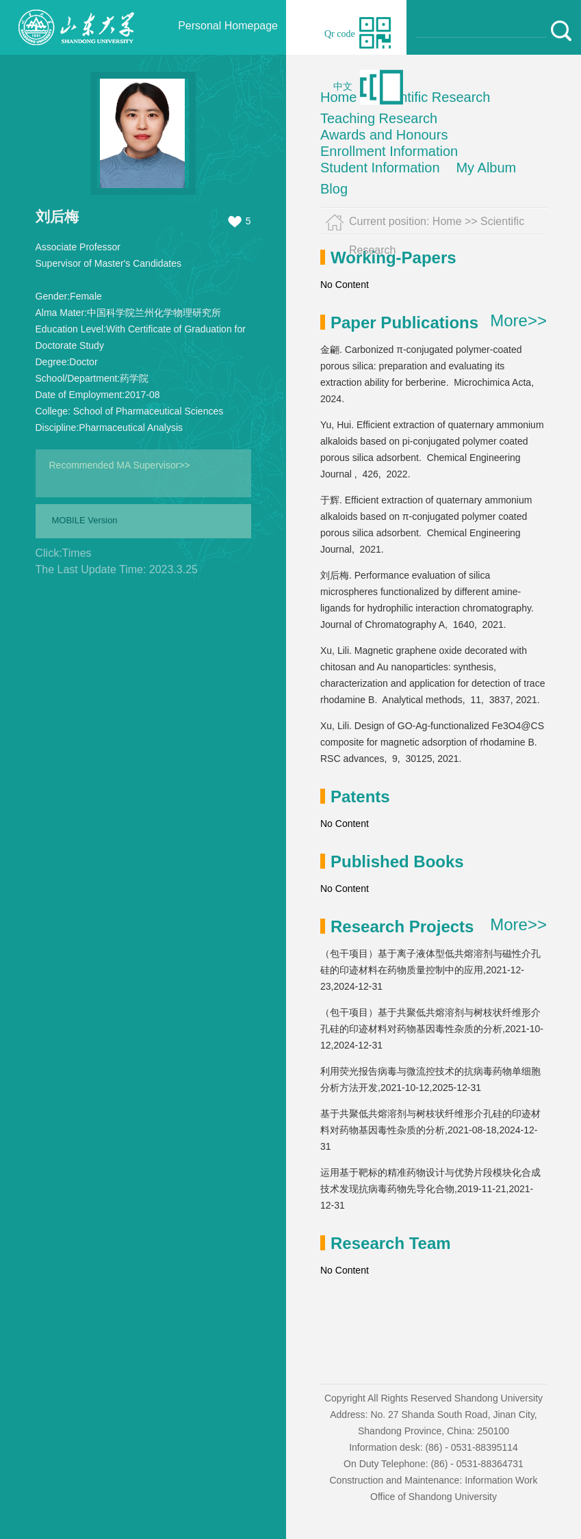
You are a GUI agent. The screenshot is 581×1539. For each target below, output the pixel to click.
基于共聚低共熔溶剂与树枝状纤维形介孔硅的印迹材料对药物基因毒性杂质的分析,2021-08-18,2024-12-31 (430, 1130)
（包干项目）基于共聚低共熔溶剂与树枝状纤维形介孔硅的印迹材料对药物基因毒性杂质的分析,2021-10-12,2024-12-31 (431, 1029)
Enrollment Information (389, 151)
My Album (486, 167)
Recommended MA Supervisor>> (119, 465)
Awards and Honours (384, 134)
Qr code (339, 34)
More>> (518, 321)
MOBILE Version (85, 520)
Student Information (380, 167)
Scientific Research (431, 97)
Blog (334, 188)
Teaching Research (378, 118)
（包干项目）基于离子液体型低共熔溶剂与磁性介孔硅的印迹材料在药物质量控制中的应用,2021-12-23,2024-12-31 (430, 970)
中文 (342, 86)
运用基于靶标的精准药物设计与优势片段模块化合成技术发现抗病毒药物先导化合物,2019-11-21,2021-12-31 (430, 1189)
